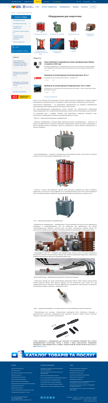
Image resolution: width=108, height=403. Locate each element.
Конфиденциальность (77, 398)
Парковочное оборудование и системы (49, 375)
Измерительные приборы (17, 387)
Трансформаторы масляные (57, 34)
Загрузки (76, 7)
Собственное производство (47, 365)
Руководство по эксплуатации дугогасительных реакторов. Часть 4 (66, 75)
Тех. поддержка (57, 1)
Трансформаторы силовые (40, 34)
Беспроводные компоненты (17, 385)
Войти (94, 1)
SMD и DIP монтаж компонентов (77, 377)
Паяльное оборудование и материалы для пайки (22, 390)
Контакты (84, 7)
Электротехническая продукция (18, 379)
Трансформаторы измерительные (17, 27)
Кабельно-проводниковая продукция (19, 381)
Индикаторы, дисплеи (16, 375)
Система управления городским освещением (50, 382)
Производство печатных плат (77, 372)
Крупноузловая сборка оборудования (78, 368)
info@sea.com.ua (28, 1)
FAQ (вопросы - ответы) (21, 51)
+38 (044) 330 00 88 (16, 1)
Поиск (92, 6)
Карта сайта (88, 397)
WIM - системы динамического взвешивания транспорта (53, 377)
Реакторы (73, 51)
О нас (37, 7)
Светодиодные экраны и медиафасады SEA (50, 379)
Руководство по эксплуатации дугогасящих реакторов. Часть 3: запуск (67, 86)
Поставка (13, 365)
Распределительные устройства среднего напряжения (18, 37)
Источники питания (15, 370)
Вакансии (38, 1)
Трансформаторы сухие (19, 20)
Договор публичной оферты (90, 398)
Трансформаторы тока (73, 34)
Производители (65, 7)
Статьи (17, 47)
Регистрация (86, 1)
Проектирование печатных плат (77, 370)
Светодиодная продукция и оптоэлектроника (21, 372)
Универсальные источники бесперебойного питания (52, 386)
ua (80, 1)
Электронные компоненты (17, 368)
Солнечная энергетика (19, 42)
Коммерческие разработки (76, 379)
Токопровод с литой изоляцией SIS (21, 32)
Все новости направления (50, 96)
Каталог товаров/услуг (49, 7)
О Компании (69, 397)
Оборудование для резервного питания (20, 392)
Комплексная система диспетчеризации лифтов (51, 384)
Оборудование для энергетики (18, 377)
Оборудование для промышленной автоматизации (23, 383)
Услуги (71, 365)
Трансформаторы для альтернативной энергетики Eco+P (41, 52)
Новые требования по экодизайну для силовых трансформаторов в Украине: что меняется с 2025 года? (69, 63)
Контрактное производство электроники (79, 375)
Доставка (46, 1)
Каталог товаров (21, 17)
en (77, 1)
